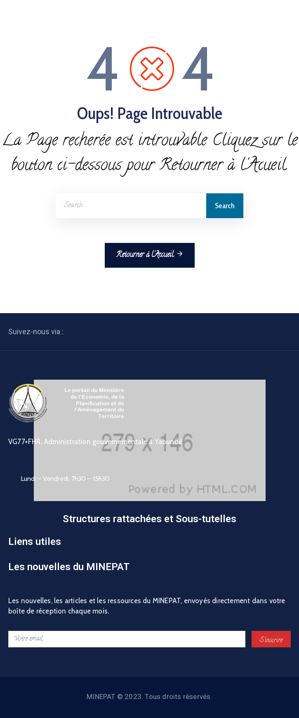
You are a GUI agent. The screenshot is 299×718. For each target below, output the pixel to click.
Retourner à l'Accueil (150, 255)
